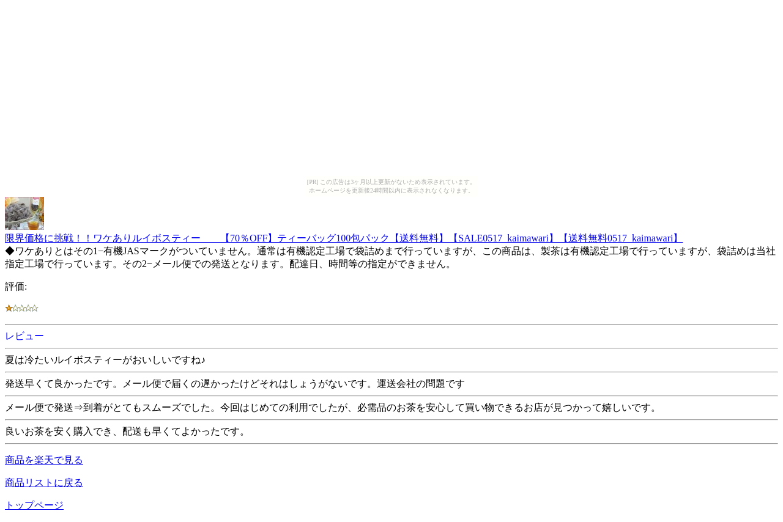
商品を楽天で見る (44, 460)
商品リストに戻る (44, 482)
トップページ (34, 505)
